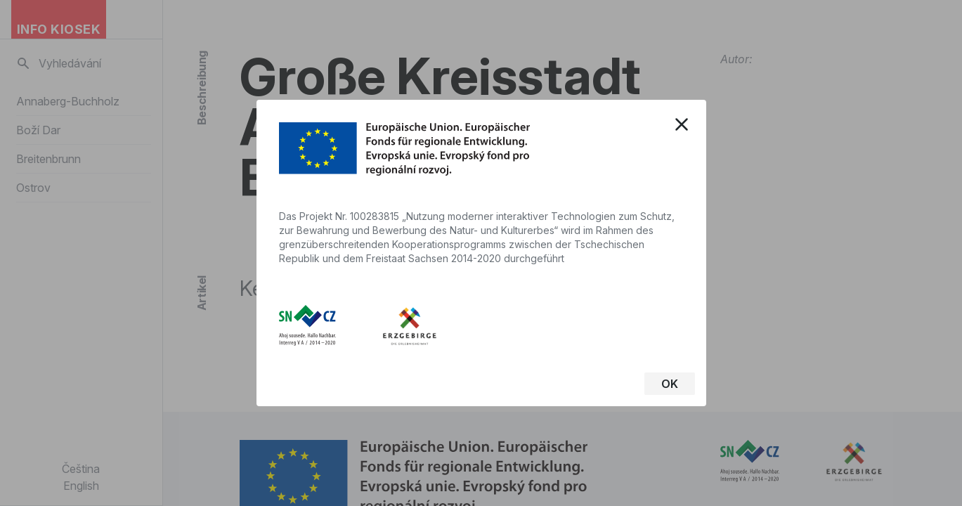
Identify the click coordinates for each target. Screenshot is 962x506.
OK (669, 384)
